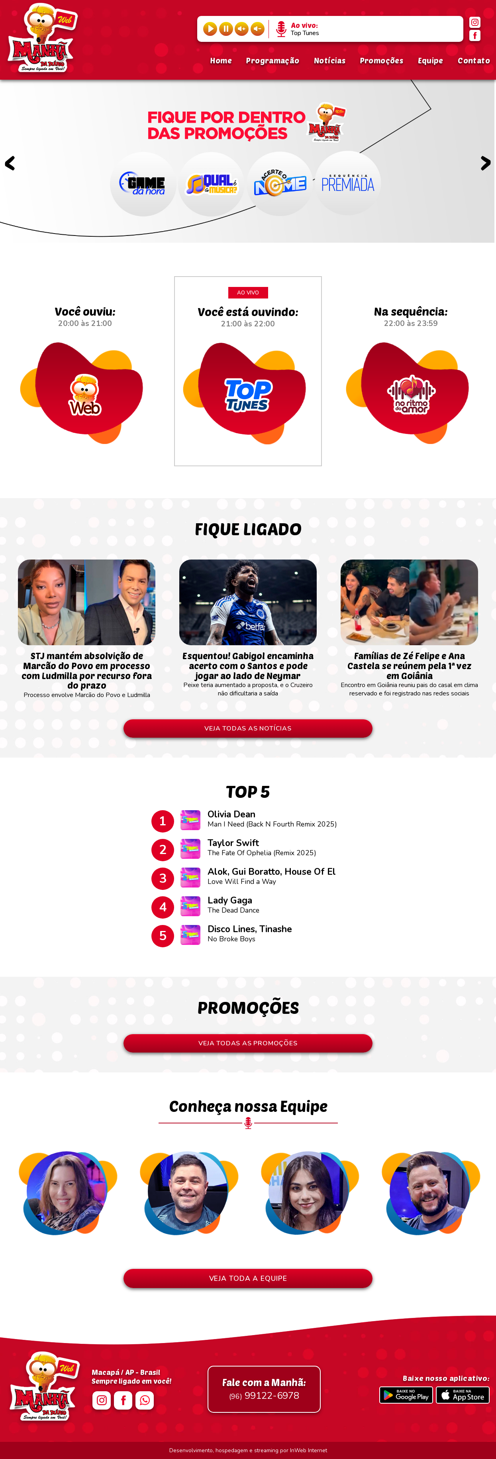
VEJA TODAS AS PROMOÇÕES (247, 1043)
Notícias (329, 60)
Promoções (381, 60)
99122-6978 (264, 1389)
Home (221, 60)
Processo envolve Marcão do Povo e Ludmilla (86, 671)
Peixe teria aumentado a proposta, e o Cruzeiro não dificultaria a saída (248, 670)
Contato (474, 60)
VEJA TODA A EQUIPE (248, 1278)
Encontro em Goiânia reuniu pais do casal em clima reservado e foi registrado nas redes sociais (409, 670)
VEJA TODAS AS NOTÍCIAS (248, 728)
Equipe (430, 60)
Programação (272, 60)
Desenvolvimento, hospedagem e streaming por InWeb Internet (248, 1450)
